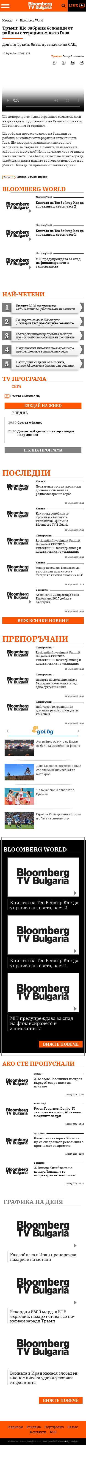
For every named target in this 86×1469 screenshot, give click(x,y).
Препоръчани (44, 535)
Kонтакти (38, 1432)
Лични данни (47, 1441)
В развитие (42, 589)
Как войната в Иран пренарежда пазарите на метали (43, 1257)
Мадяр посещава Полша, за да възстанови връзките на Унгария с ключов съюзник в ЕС (59, 571)
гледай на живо (43, 405)
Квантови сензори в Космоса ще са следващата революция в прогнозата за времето (58, 1141)
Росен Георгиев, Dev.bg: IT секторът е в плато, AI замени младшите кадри (57, 1112)
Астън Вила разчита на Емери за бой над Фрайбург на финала (42, 748)
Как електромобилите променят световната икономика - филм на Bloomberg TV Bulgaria (52, 519)
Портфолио (54, 1427)
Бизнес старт (40, 1103)
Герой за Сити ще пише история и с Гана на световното (43, 820)
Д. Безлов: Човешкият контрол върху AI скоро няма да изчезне (58, 1082)
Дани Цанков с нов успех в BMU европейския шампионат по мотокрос (43, 772)
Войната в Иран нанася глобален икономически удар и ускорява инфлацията (44, 1377)
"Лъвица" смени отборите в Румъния (40, 796)
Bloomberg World (34, 189)
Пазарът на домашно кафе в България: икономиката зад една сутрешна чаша (56, 683)
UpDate (37, 1074)
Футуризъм (39, 1133)
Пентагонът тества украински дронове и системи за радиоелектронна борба (58, 490)
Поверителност (34, 1441)
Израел (21, 176)
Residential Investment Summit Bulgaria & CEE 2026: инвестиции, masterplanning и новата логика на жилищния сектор (58, 548)
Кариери (15, 1427)
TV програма (24, 378)
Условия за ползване (17, 1441)
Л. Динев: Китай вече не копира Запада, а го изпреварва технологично (55, 1171)
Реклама (34, 1427)
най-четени (23, 294)
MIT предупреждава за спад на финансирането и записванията (41, 1023)
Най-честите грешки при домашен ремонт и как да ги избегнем (57, 710)
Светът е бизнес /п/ (22, 396)
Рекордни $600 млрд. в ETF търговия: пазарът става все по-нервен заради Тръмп (42, 1316)
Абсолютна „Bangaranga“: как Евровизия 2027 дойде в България (57, 598)
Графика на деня (33, 1201)
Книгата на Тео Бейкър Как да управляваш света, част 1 (44, 962)
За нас (72, 1427)
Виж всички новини (43, 620)
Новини (40, 481)
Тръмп (32, 176)
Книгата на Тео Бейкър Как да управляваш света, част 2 (44, 904)
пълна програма (43, 450)
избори (42, 176)
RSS (53, 1432)
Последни (26, 473)
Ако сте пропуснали (38, 1063)
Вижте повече (61, 1044)
